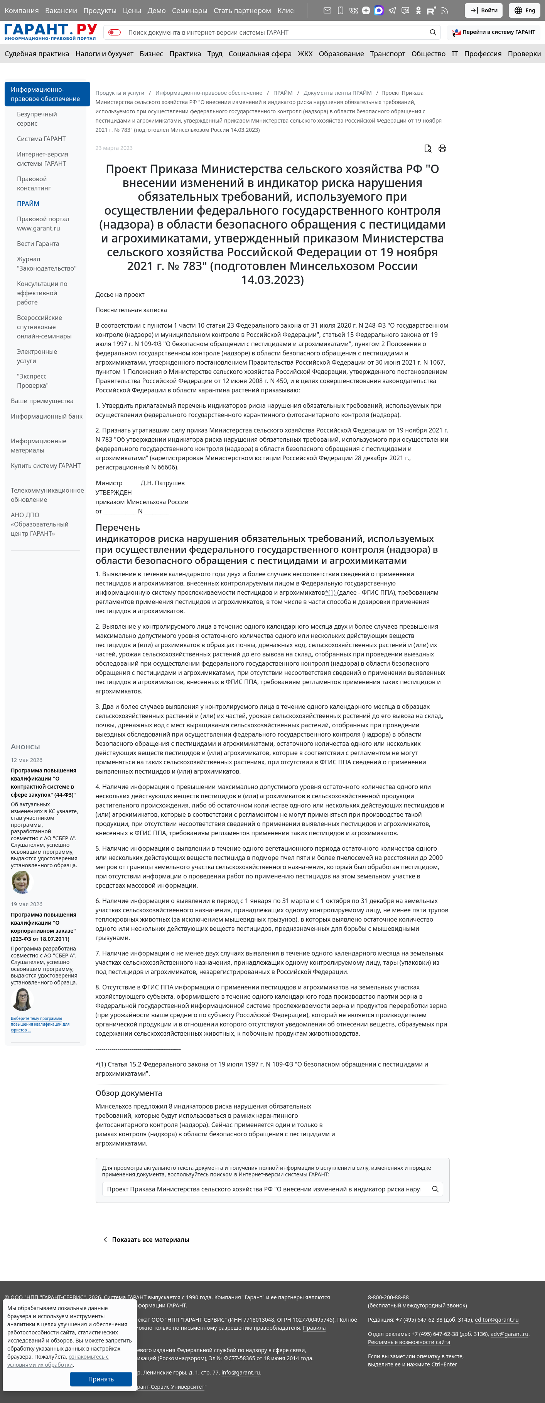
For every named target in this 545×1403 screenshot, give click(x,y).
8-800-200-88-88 (388, 1297)
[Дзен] (366, 10)
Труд (215, 53)
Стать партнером (242, 10)
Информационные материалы (38, 445)
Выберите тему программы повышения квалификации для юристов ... (40, 1024)
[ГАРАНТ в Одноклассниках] (418, 10)
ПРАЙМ (28, 203)
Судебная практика (37, 53)
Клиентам (293, 10)
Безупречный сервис (37, 119)
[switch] (114, 32)
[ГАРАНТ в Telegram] (392, 10)
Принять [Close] (101, 1379)
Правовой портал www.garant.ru (43, 223)
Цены (132, 10)
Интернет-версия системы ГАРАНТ (42, 159)
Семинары (190, 10)
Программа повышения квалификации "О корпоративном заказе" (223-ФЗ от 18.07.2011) (43, 926)
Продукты (99, 10)
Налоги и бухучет (105, 53)
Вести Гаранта (38, 243)
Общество (429, 53)
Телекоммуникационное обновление (47, 495)
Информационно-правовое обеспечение (45, 94)
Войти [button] (484, 10)
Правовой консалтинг (34, 183)
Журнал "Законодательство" (47, 264)
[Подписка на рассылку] (327, 10)
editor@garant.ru (497, 1319)
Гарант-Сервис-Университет (168, 1386)
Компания (22, 10)
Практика (185, 53)
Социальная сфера (260, 53)
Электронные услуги (37, 356)
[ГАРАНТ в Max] (379, 10)
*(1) (331, 592)
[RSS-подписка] (444, 10)
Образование (341, 53)
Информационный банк (47, 416)
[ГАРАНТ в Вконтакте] (353, 10)
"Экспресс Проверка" (33, 381)
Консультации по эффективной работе (42, 292)
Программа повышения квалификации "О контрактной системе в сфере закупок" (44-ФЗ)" (43, 782)
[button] (493, 32)
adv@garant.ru (509, 1333)
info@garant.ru (240, 1372)
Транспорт (387, 53)
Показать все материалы (145, 1239)
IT (455, 53)
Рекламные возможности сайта (409, 1342)
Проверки (525, 53)
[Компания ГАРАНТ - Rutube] (431, 10)
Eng (524, 10)
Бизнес (151, 53)
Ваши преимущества (42, 401)
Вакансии (61, 10)
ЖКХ (305, 53)
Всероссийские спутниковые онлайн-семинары (44, 326)
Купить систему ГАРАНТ (46, 465)
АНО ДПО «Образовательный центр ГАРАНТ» (40, 524)
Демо (156, 10)
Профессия (483, 53)
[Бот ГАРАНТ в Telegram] (405, 10)
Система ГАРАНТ (41, 139)
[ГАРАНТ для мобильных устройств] (340, 10)
